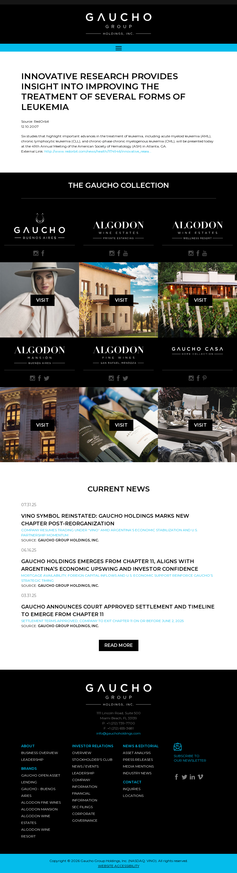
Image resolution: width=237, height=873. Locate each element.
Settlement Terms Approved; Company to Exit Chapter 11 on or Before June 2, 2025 (102, 621)
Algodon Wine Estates (35, 819)
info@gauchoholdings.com (118, 733)
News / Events (85, 766)
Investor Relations (92, 746)
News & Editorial (140, 746)
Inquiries (131, 789)
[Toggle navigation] (118, 48)
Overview (81, 753)
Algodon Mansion (39, 809)
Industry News (137, 773)
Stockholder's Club (92, 759)
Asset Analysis (137, 753)
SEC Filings (82, 807)
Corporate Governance (84, 817)
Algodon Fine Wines (41, 802)
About (28, 746)
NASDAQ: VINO (142, 861)
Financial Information (84, 796)
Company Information (84, 783)
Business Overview (39, 753)
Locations (133, 795)
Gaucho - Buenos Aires (38, 792)
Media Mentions (138, 766)
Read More (119, 645)
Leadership (32, 759)
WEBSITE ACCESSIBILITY (118, 866)
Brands (29, 768)
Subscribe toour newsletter (190, 758)
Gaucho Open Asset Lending (40, 778)
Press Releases (138, 759)
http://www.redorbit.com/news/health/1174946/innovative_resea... (97, 151)
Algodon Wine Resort (35, 832)
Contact (132, 782)
